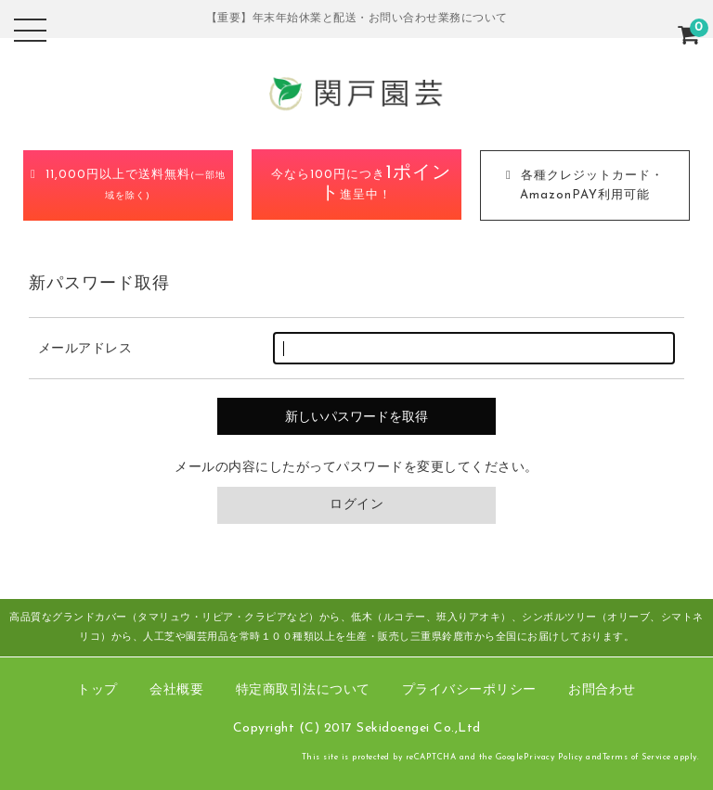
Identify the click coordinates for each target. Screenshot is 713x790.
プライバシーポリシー (469, 690)
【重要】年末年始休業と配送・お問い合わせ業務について (357, 18)
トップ (97, 690)
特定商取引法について (303, 690)
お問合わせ (602, 690)
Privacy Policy (553, 757)
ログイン (356, 505)
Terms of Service (637, 757)
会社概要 (176, 690)
